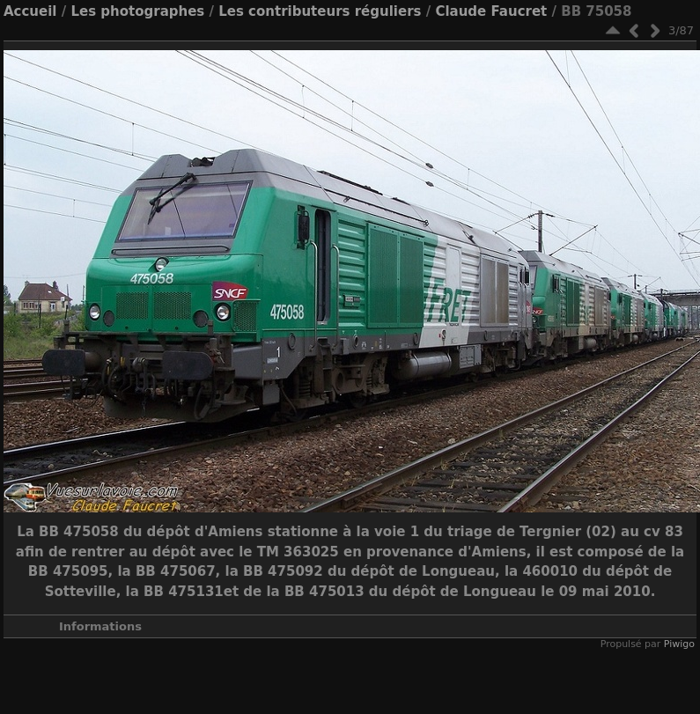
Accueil (30, 11)
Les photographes (137, 11)
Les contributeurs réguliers (319, 11)
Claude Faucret (491, 11)
